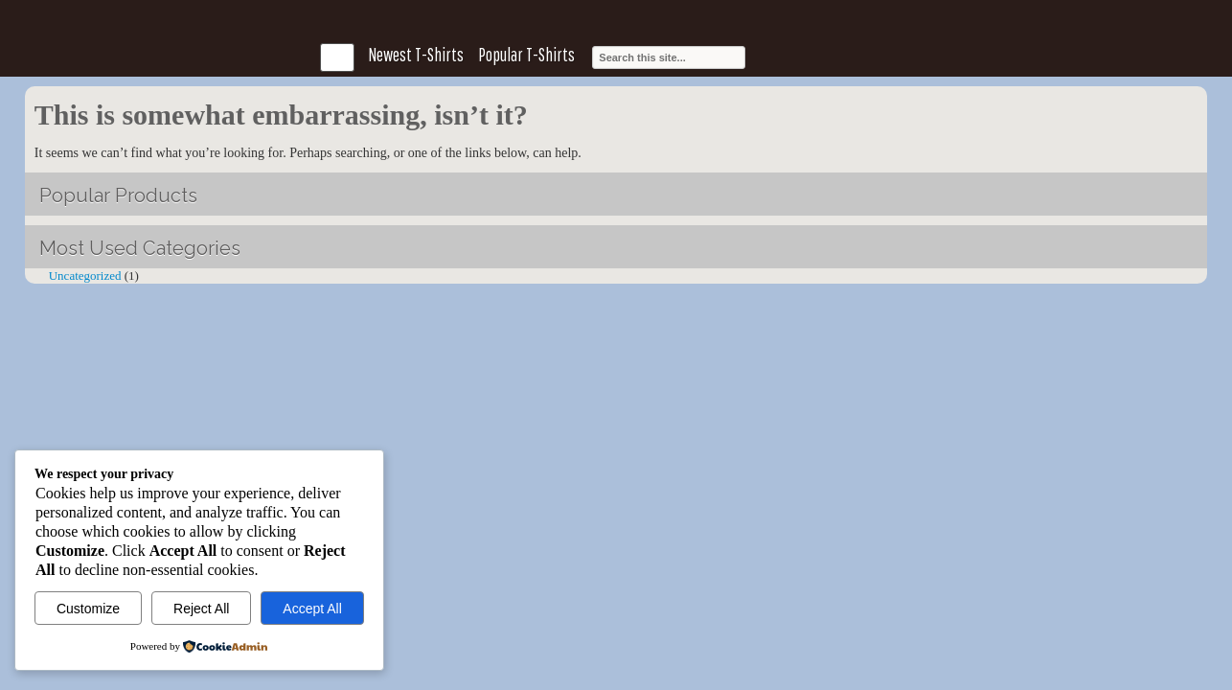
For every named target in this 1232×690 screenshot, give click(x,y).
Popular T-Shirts (526, 54)
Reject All (201, 608)
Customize (88, 608)
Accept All (312, 608)
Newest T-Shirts (416, 54)
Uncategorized (85, 275)
